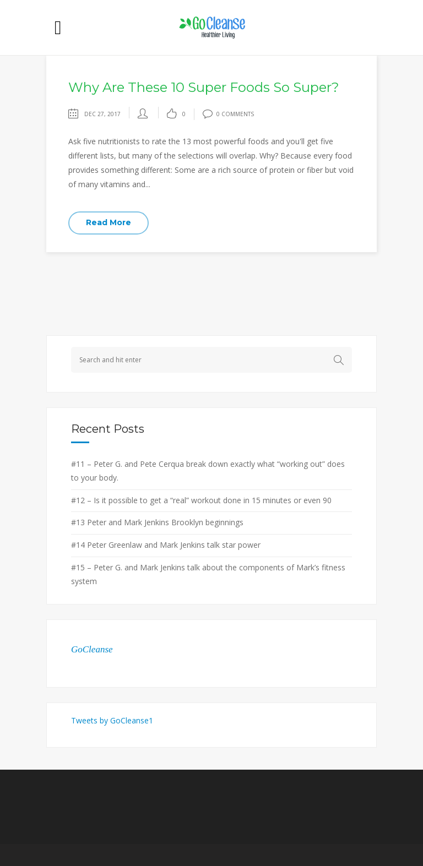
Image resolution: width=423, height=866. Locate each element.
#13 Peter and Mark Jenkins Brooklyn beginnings (157, 522)
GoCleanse (92, 649)
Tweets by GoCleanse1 (112, 720)
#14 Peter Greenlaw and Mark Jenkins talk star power (166, 545)
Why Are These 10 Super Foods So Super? (203, 87)
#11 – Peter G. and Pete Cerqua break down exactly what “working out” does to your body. (208, 471)
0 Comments (228, 114)
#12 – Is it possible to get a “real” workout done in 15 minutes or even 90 (201, 500)
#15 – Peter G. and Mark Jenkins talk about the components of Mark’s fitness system (208, 574)
